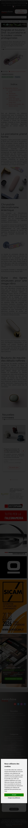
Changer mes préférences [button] (14, 797)
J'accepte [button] (14, 794)
